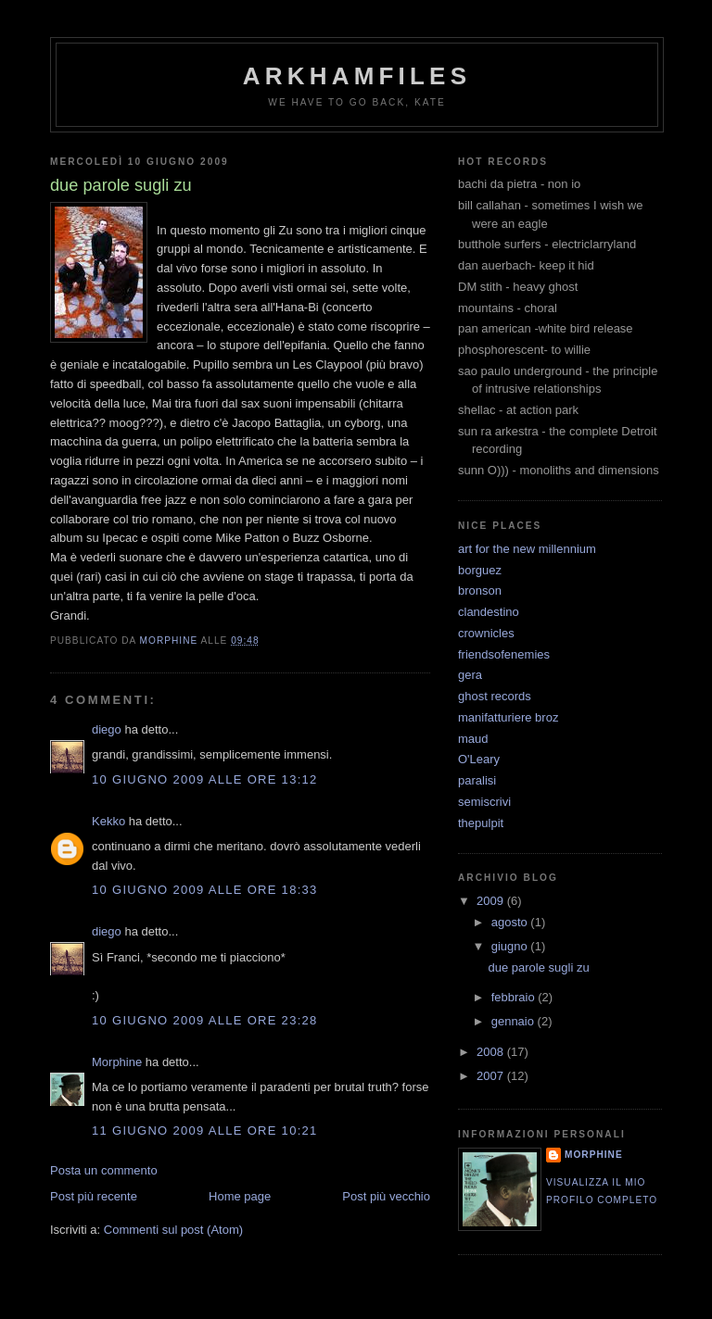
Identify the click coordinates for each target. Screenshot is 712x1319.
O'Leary (479, 759)
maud (473, 739)
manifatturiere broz (508, 717)
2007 (492, 1076)
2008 (492, 1052)
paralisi (477, 780)
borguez (480, 570)
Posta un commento (104, 1170)
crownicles (486, 633)
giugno (511, 946)
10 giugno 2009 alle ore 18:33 (205, 890)
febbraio (515, 997)
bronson (480, 590)
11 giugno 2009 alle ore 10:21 (205, 1130)
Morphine (117, 1062)
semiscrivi (484, 802)
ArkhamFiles (357, 76)
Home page (240, 1196)
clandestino (488, 612)
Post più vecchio (386, 1196)
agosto (511, 922)
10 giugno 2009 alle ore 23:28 (205, 1020)
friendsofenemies (504, 654)
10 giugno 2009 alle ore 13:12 (205, 779)
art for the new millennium (527, 549)
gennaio (514, 1021)
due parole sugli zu (538, 967)
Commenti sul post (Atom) (173, 1230)
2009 (492, 901)
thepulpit (480, 823)
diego (106, 729)
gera (470, 675)
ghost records (494, 696)
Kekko (108, 821)
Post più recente (93, 1196)
